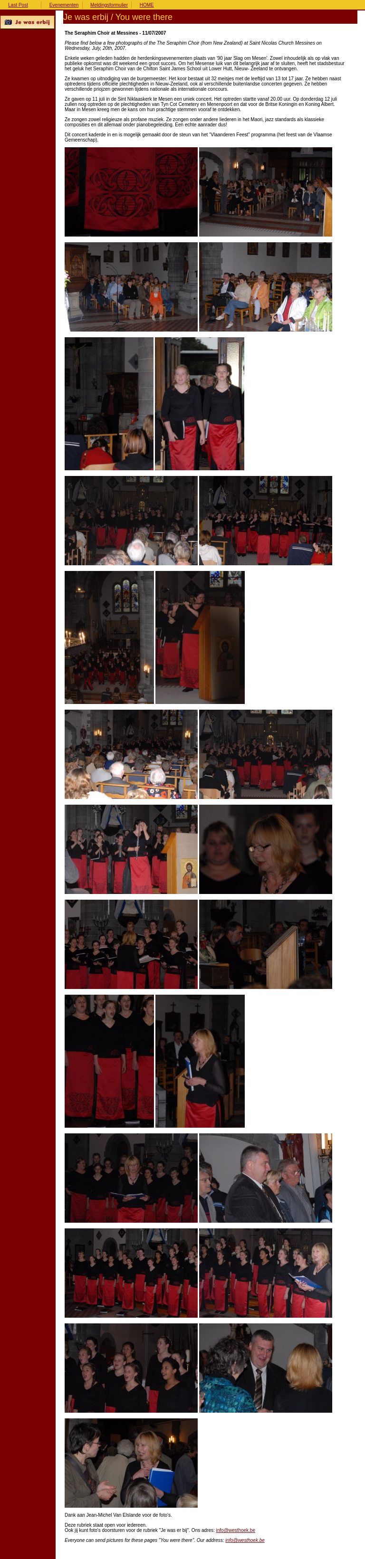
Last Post (18, 5)
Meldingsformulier (109, 5)
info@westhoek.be (235, 1530)
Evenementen (64, 5)
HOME (147, 5)
